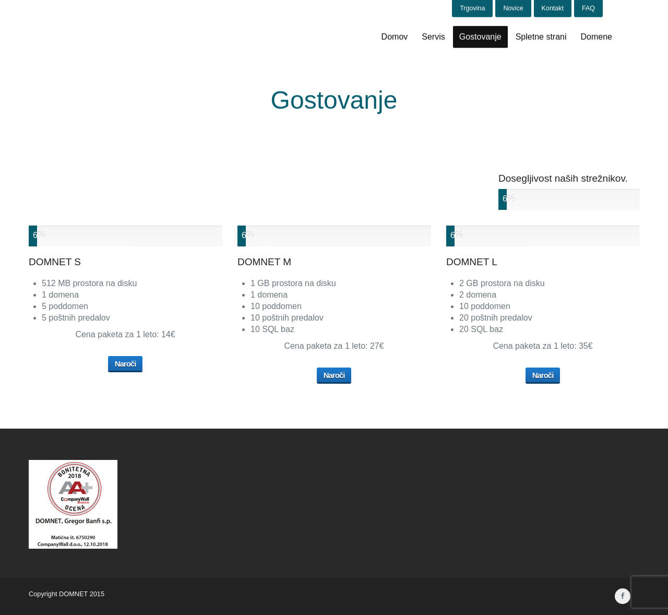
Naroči (125, 363)
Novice (513, 7)
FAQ (588, 7)
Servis (433, 36)
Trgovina (472, 7)
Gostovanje (480, 36)
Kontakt (553, 7)
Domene (596, 36)
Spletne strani (541, 36)
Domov (394, 36)
